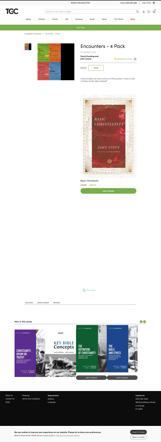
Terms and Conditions (31, 398)
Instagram (154, 420)
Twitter (146, 420)
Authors (51, 399)
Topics (104, 19)
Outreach (79, 19)
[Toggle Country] (154, 2)
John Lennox (85, 58)
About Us (9, 395)
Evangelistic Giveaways (33, 33)
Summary (29, 302)
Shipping (26, 395)
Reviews (56, 302)
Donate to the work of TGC (80, 3)
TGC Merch (118, 19)
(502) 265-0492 (131, 3)
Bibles (28, 19)
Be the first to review (124, 59)
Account (144, 12)
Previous (50, 27)
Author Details (43, 302)
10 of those (20, 11)
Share (135, 59)
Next (110, 27)
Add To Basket (108, 191)
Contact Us (10, 398)
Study (92, 19)
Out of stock (91, 290)
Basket (154, 11)
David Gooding (87, 56)
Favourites (148, 12)
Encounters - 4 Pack (52, 33)
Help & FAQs (146, 3)
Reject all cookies (138, 437)
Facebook (150, 420)
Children (41, 19)
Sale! (132, 19)
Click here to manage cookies (67, 435)
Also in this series (23, 321)
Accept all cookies (138, 432)
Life (66, 19)
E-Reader (52, 402)
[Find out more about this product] (108, 180)
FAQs (8, 402)
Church (55, 19)
